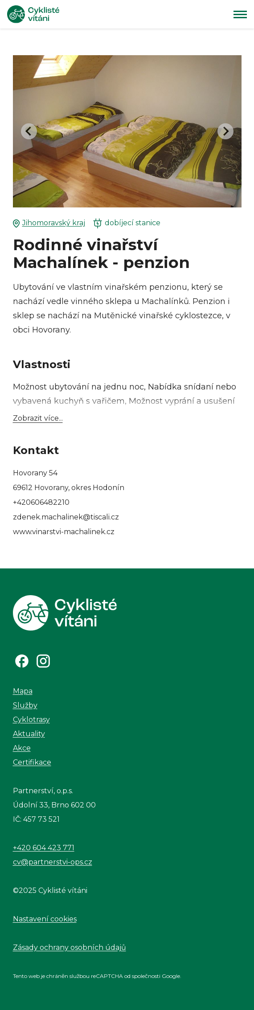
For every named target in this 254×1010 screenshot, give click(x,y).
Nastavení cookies (45, 919)
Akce (22, 748)
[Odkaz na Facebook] (22, 661)
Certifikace (32, 762)
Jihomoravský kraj (49, 223)
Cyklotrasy (31, 719)
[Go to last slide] (29, 131)
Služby (25, 705)
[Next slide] (225, 131)
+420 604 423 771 (43, 848)
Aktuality (29, 734)
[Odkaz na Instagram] (43, 661)
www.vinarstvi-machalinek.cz (64, 531)
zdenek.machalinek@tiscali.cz (66, 517)
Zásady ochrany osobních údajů (69, 947)
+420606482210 (41, 502)
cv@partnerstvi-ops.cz (52, 862)
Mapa (23, 691)
